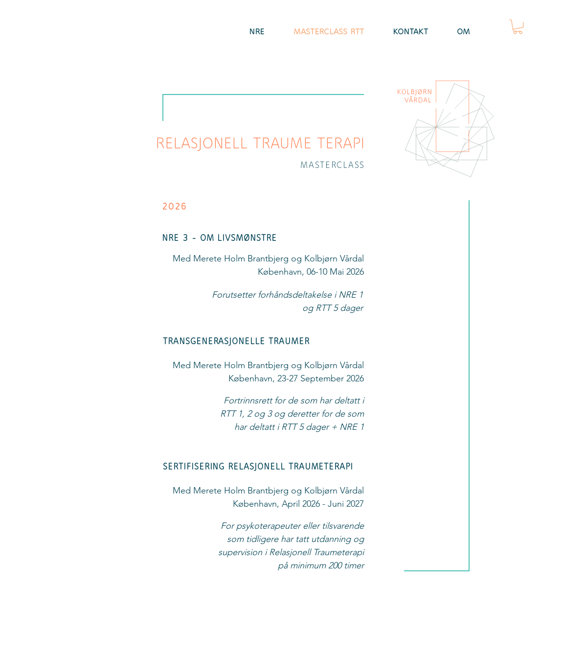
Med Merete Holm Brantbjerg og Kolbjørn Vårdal (268, 258)
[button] (517, 27)
